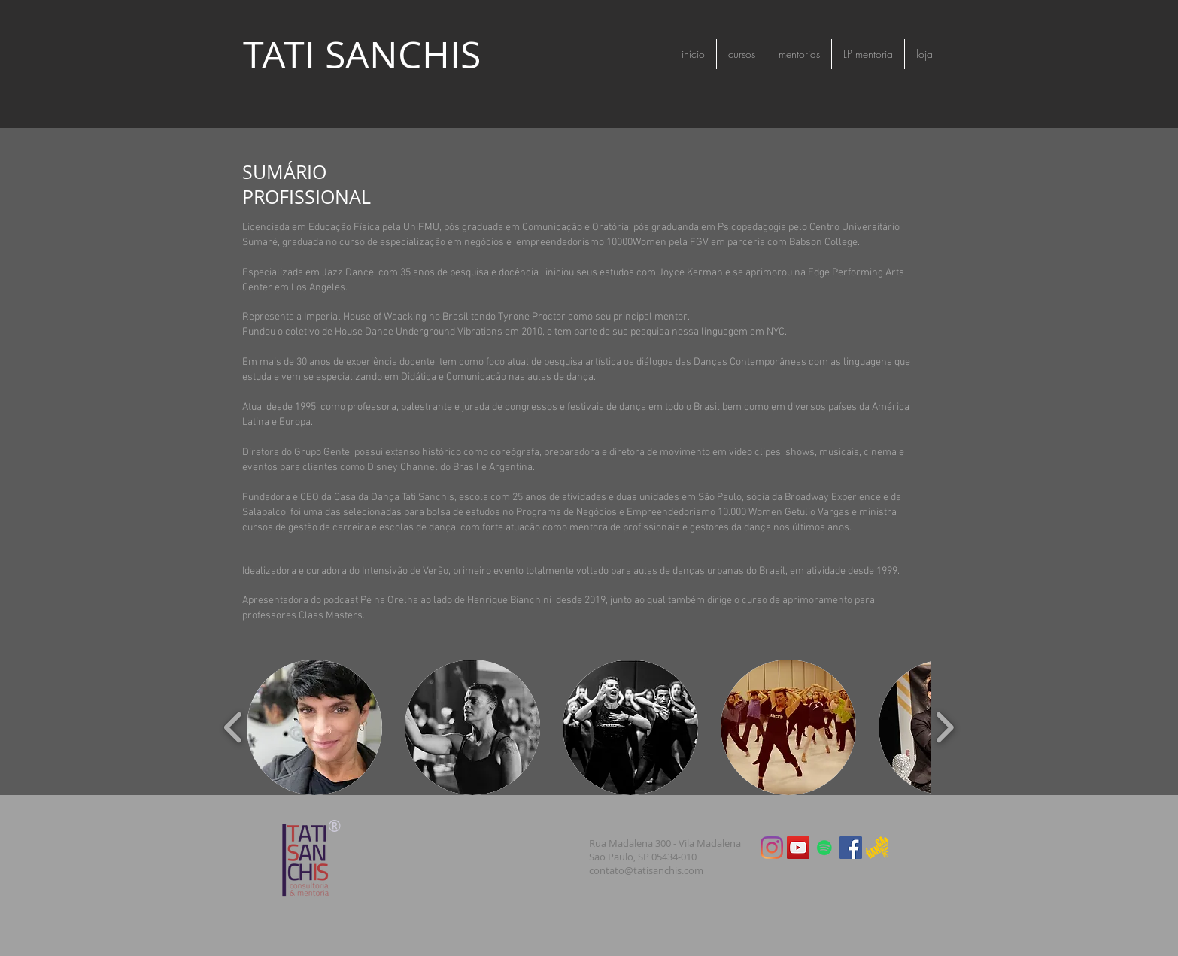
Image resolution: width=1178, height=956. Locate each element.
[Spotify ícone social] (824, 847)
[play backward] (233, 727)
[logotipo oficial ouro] (877, 847)
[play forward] (944, 727)
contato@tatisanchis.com (646, 870)
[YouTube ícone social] (798, 847)
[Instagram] (772, 847)
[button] (314, 727)
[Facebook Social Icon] (850, 847)
